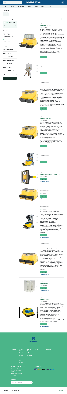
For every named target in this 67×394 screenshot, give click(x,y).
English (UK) (60, 390)
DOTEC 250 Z (21, 362)
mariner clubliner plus (45, 118)
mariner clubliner (44, 84)
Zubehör (41, 66)
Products (5, 19)
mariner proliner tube (45, 207)
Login (41, 27)
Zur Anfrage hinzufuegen (44, 110)
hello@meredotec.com (17, 373)
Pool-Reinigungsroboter (44, 23)
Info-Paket (36, 351)
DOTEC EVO (13, 349)
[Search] (20, 2)
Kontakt (47, 353)
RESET (10, 78)
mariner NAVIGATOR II (45, 299)
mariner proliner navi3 (45, 25)
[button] (55, 19)
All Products (6, 33)
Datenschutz (48, 349)
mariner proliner (44, 191)
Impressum (36, 353)
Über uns (36, 349)
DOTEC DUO (13, 351)
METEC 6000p (29, 355)
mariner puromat (44, 68)
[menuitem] (5, 6)
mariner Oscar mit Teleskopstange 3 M (50, 174)
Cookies (48, 351)
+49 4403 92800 (15, 375)
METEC (12, 353)
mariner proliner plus (45, 245)
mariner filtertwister (45, 283)
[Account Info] (62, 2)
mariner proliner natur (45, 157)
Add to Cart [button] (43, 56)
